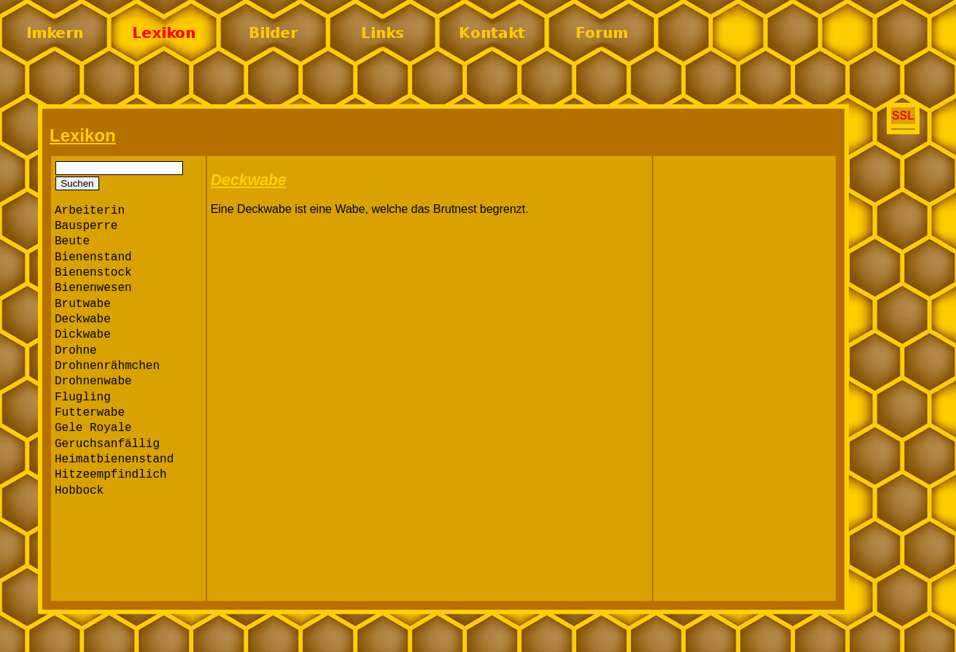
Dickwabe (83, 334)
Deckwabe (83, 319)
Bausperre (86, 226)
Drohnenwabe (93, 381)
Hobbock (79, 490)
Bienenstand (93, 257)
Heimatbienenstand (114, 459)
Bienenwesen (93, 288)
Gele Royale (93, 428)
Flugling (83, 397)
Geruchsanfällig (107, 444)
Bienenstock (93, 272)
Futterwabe (90, 412)
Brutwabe (83, 304)
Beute (72, 241)
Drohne (76, 350)
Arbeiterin (90, 210)
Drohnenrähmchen (107, 366)
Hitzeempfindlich (111, 474)
